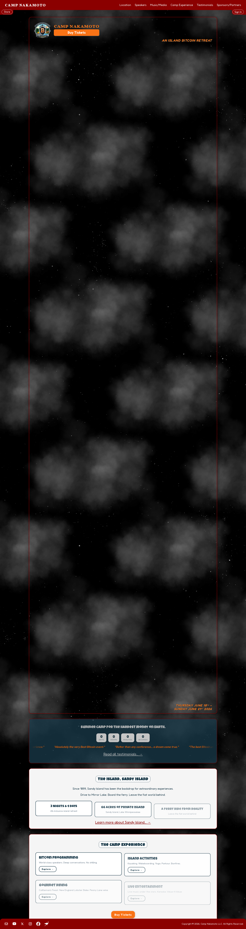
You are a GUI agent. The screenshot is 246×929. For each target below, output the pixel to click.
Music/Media (158, 5)
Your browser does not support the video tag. (123, 365)
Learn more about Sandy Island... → (123, 822)
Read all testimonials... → (123, 754)
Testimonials (205, 5)
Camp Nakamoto (25, 5)
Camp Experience (182, 5)
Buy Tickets (77, 32)
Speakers (140, 5)
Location (125, 5)
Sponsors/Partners (229, 5)
